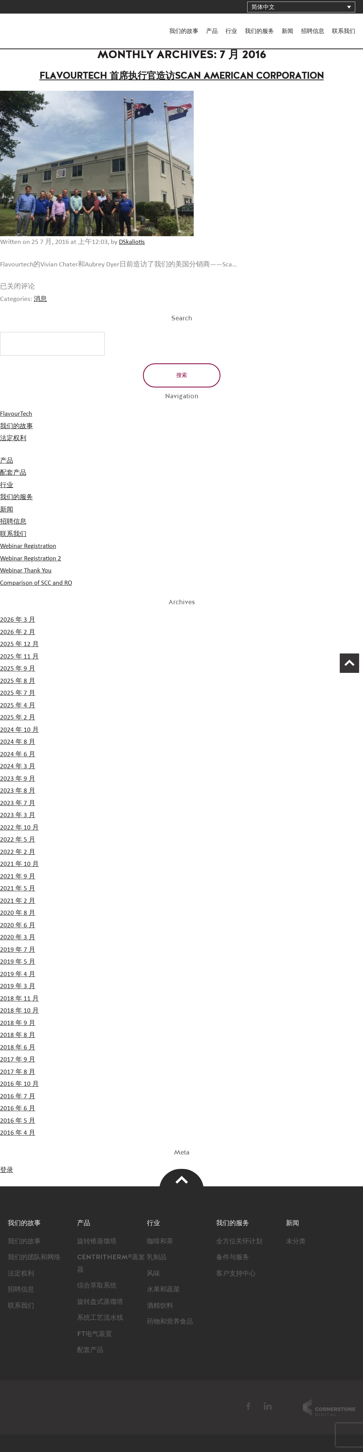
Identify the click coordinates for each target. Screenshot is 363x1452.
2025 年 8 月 (18, 681)
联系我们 (343, 31)
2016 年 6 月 (18, 1108)
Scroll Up (345, 667)
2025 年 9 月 (18, 668)
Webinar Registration (29, 546)
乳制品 (157, 1257)
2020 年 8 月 (18, 912)
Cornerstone (329, 1407)
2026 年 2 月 (18, 632)
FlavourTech (31, 24)
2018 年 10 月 (20, 1010)
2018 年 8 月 (18, 1035)
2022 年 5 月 (18, 839)
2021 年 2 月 (18, 900)
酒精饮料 (161, 1305)
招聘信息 (312, 31)
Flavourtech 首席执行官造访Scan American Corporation (181, 75)
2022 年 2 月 (18, 852)
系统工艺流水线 (101, 1317)
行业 (231, 31)
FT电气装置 (95, 1334)
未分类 (296, 1241)
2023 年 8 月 (18, 790)
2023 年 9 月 (18, 778)
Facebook (248, 1406)
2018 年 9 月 (18, 1023)
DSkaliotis (132, 242)
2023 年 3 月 (18, 815)
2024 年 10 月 (20, 729)
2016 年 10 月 (20, 1083)
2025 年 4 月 (18, 705)
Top (181, 1179)
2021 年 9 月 (18, 876)
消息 (41, 299)
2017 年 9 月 (18, 1059)
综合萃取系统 (98, 1285)
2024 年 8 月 (18, 741)
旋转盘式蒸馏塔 (101, 1301)
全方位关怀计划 (240, 1241)
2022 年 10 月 (20, 827)
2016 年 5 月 (18, 1120)
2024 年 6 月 (18, 754)
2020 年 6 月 (18, 925)
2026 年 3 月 (18, 619)
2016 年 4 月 (18, 1132)
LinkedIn (267, 1406)
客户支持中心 (237, 1273)
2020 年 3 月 (18, 937)
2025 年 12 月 (20, 644)
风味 (154, 1273)
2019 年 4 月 (18, 974)
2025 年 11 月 (20, 656)
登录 (7, 1170)
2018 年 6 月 (18, 1047)
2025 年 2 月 (18, 717)
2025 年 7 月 (18, 693)
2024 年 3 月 (18, 766)
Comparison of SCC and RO (38, 582)
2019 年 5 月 (18, 961)
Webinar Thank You (27, 570)
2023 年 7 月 (18, 803)
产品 (212, 31)
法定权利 (14, 438)
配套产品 (14, 472)
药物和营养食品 (171, 1321)
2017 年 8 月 (18, 1071)
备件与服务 (233, 1257)
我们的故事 (183, 31)
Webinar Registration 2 (32, 558)
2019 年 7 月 (18, 949)
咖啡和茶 (161, 1241)
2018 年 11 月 (20, 998)
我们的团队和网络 (36, 1257)
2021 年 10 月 (20, 864)
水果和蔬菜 (164, 1289)
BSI (179, 1407)
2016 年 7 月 (18, 1096)
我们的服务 (259, 31)
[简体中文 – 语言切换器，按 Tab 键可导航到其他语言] (301, 7)
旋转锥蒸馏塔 (98, 1241)
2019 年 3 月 (18, 986)
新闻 (287, 31)
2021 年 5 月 (18, 888)
